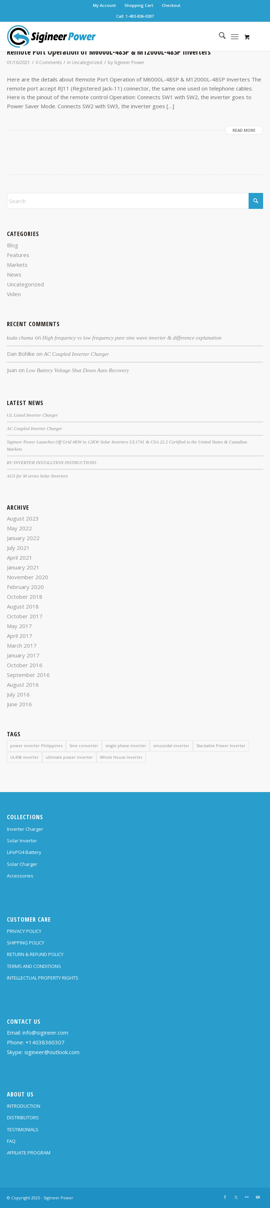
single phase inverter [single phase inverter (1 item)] (125, 745)
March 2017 (22, 645)
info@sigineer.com (45, 1032)
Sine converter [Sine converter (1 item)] (83, 745)
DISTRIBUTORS (23, 1117)
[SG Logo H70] (109, 36)
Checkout (171, 5)
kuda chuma (20, 338)
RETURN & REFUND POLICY (35, 954)
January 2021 (23, 567)
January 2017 (23, 655)
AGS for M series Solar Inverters (37, 476)
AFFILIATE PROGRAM (28, 1152)
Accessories (20, 875)
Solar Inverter (22, 840)
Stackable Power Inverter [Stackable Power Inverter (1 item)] (221, 745)
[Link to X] (235, 1197)
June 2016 (19, 704)
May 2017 (19, 626)
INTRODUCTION (23, 1106)
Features (18, 254)
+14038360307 (45, 1042)
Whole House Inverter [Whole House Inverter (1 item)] (121, 757)
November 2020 (27, 577)
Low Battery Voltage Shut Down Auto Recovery (77, 370)
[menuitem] (104, 5)
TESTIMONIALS (22, 1129)
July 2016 (18, 694)
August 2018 (23, 606)
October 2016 (24, 665)
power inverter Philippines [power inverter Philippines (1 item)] (36, 745)
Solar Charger (22, 864)
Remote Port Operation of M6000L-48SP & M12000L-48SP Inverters (108, 52)
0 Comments (49, 62)
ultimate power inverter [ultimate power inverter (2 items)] (69, 757)
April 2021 (19, 557)
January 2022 (23, 538)
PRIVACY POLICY (24, 931)
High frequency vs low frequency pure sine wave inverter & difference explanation (132, 338)
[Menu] (234, 36)
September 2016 (28, 674)
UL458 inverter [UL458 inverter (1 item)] (24, 757)
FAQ (11, 1141)
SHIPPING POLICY (25, 942)
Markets (17, 264)
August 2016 (23, 684)
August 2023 (23, 518)
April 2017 (19, 635)
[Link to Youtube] (257, 1197)
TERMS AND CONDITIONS (34, 966)
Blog (12, 245)
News (14, 274)
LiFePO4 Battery (24, 852)
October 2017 (24, 616)
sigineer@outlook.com (51, 1052)
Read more (244, 130)
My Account (104, 5)
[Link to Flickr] (246, 1197)
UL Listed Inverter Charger (32, 415)
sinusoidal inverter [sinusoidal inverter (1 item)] (171, 745)
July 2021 (18, 547)
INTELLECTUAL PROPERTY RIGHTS (42, 978)
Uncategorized (87, 62)
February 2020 (25, 586)
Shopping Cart (138, 5)
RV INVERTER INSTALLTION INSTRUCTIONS (52, 462)
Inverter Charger (25, 829)
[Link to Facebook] (225, 1197)
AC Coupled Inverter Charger (76, 354)
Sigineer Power (129, 62)
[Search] (219, 36)
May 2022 (19, 528)
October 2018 (24, 596)
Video (14, 294)
